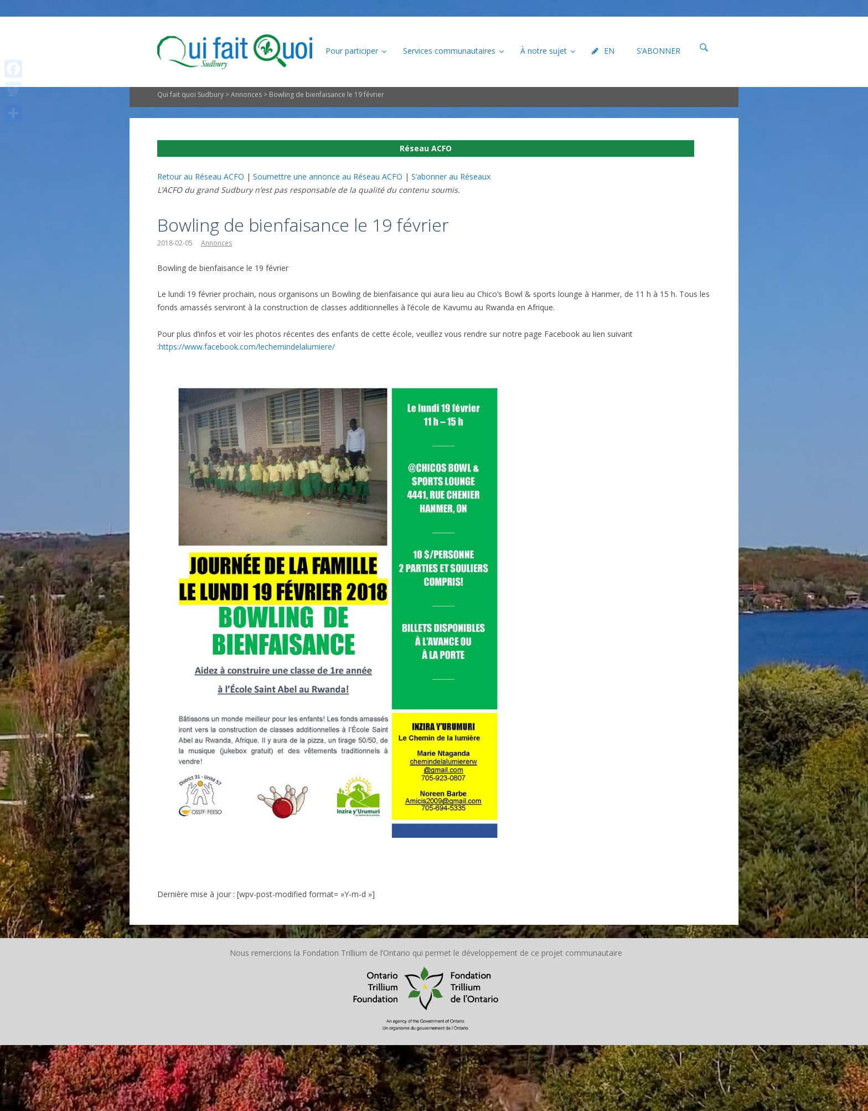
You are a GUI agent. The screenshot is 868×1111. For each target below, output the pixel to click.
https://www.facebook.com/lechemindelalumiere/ (247, 346)
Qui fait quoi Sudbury (190, 94)
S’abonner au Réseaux (450, 176)
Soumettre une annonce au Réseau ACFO (327, 176)
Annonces (246, 94)
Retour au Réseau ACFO (200, 176)
